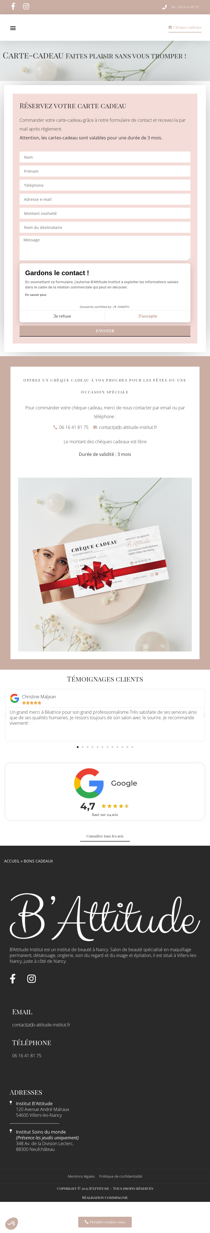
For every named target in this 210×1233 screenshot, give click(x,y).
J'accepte (147, 325)
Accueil (12, 870)
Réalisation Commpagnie (105, 1206)
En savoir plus (35, 304)
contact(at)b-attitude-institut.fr (41, 1034)
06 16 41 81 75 (26, 1065)
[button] (12, 32)
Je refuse (62, 325)
